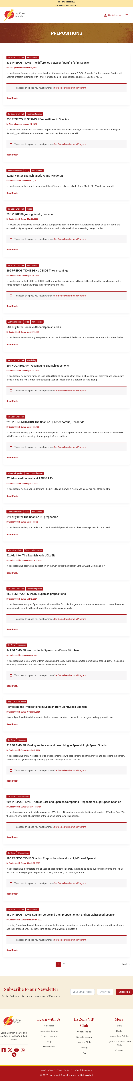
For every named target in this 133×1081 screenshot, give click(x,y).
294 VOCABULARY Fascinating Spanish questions (37, 365)
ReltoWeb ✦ (86, 1075)
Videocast (49, 1025)
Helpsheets (49, 1046)
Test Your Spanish (34, 114)
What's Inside (84, 1031)
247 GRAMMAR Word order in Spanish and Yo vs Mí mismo (43, 650)
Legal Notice (47, 1070)
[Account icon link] (112, 15)
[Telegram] (14, 1054)
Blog (27, 171)
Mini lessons (37, 171)
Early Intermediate (15, 171)
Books (119, 1030)
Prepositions (32, 58)
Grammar (22, 645)
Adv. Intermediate (15, 551)
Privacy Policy (63, 1070)
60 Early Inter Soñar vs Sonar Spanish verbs (33, 327)
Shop (49, 1041)
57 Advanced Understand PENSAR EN (30, 478)
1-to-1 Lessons (49, 1036)
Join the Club (84, 1042)
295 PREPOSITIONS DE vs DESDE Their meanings (37, 270)
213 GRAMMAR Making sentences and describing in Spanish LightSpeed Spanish (57, 745)
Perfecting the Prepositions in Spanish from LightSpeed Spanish (46, 707)
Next (126, 964)
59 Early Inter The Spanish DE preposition (32, 517)
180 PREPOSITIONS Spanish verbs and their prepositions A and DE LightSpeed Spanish (60, 915)
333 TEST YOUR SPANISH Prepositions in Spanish (37, 119)
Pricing (84, 1047)
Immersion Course (49, 1030)
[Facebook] (3, 1050)
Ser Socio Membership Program (70, 88)
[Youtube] (16, 1050)
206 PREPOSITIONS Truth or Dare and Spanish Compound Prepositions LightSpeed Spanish (63, 802)
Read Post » (12, 98)
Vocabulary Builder (119, 1036)
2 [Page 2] (63, 964)
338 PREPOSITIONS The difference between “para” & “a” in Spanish (48, 63)
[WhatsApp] (23, 1050)
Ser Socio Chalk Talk (16, 58)
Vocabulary (31, 361)
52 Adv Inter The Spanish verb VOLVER (30, 555)
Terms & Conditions (82, 1070)
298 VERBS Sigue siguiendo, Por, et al (29, 214)
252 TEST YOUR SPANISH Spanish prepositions (36, 594)
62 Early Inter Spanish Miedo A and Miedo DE (34, 176)
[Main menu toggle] (127, 15)
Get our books (20, 702)
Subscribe (124, 991)
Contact (119, 1050)
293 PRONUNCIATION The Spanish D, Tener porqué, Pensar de (45, 422)
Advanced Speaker (15, 473)
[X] (10, 1050)
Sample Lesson (84, 1036)
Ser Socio (11, 645)
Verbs (29, 209)
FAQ (84, 1052)
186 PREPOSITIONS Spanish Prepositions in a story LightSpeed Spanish (51, 858)
